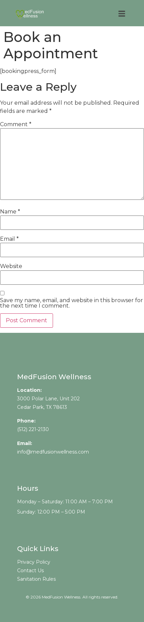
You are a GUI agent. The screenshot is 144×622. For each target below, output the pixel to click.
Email (9, 239)
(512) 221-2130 (33, 429)
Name (10, 211)
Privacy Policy (33, 562)
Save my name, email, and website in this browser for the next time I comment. (71, 303)
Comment (15, 124)
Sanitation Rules (36, 579)
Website (11, 266)
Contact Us (30, 570)
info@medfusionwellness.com (53, 452)
